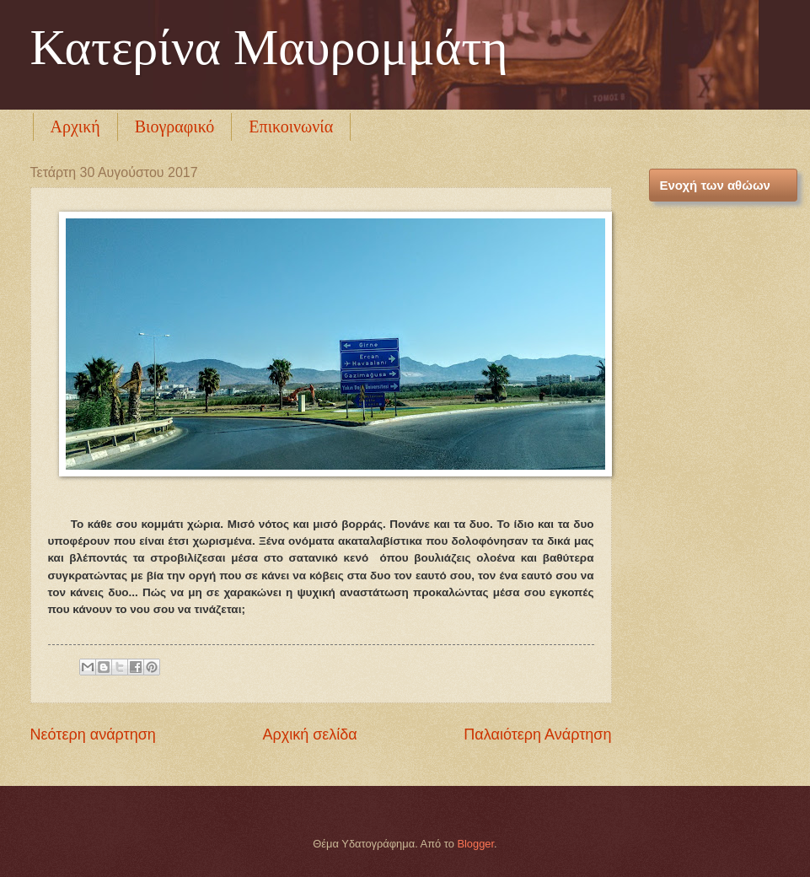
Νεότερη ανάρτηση (93, 734)
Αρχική (75, 126)
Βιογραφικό (175, 126)
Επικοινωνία (291, 126)
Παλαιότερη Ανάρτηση (537, 734)
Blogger (475, 843)
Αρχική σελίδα (309, 734)
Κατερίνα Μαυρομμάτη (269, 47)
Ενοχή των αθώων (715, 185)
